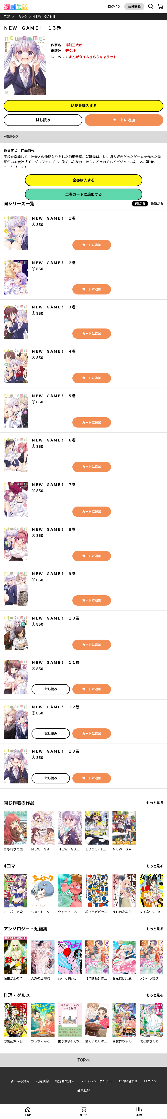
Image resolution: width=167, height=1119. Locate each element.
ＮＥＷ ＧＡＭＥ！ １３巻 (55, 751)
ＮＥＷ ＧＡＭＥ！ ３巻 (54, 307)
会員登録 (134, 6)
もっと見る (154, 803)
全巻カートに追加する (83, 194)
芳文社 (70, 51)
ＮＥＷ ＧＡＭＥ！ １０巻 (55, 618)
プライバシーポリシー (96, 1081)
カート (83, 1115)
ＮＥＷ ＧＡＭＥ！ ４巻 (54, 351)
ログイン (114, 6)
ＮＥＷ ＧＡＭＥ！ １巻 (54, 218)
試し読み (43, 120)
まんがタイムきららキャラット (93, 57)
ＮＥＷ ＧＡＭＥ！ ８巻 (54, 529)
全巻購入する (84, 180)
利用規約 (42, 1081)
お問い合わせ (128, 1081)
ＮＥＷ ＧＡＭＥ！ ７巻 (54, 484)
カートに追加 (124, 120)
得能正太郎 (73, 45)
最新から (157, 203)
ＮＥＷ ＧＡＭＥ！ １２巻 (55, 707)
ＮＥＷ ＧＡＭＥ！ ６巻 (54, 440)
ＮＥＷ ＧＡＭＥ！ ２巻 (54, 262)
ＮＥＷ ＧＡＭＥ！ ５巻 (54, 396)
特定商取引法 (64, 1081)
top (7, 16)
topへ (83, 1060)
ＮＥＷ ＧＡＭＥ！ (45, 16)
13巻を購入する (84, 105)
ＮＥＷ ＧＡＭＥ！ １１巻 (55, 662)
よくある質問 (20, 1081)
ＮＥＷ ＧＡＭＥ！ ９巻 (54, 573)
